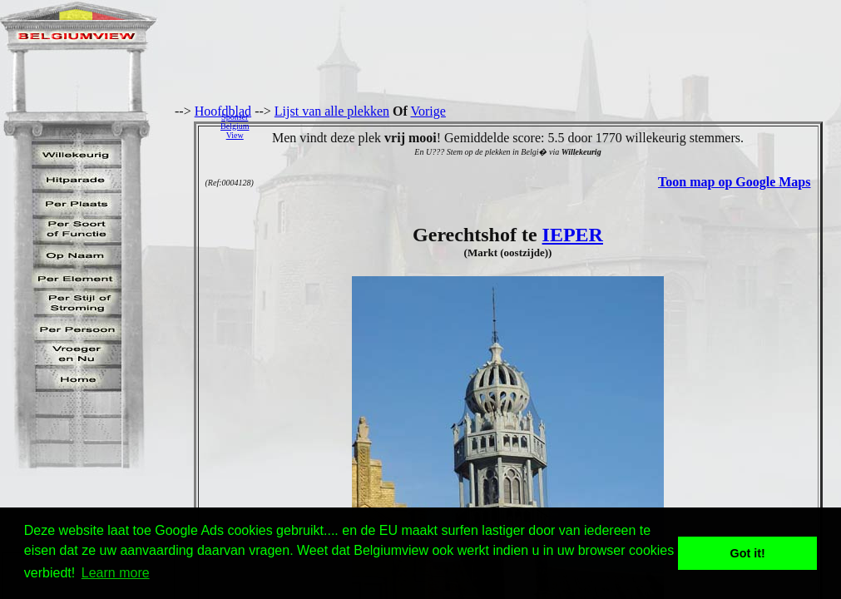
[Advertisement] (549, 125)
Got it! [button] (747, 553)
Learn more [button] (116, 573)
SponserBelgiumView (234, 126)
